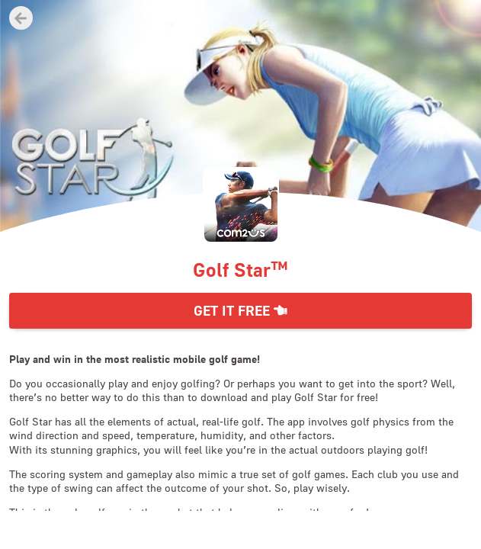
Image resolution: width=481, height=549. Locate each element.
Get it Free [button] (240, 311)
